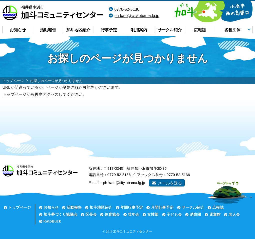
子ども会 (174, 214)
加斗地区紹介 (78, 30)
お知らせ (18, 30)
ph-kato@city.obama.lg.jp (136, 16)
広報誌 (200, 30)
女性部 (152, 214)
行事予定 (109, 30)
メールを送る (170, 183)
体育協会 (112, 214)
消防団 (195, 214)
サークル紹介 (170, 30)
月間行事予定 (162, 207)
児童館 (214, 214)
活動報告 (48, 30)
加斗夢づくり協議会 (60, 214)
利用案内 (139, 30)
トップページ (15, 94)
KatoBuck (52, 221)
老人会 (234, 214)
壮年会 (133, 214)
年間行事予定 (131, 207)
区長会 (91, 214)
